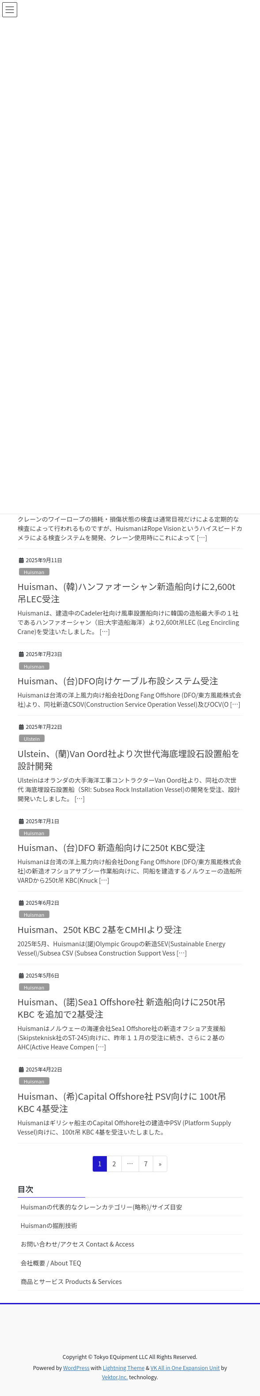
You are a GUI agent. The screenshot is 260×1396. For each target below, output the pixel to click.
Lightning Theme (124, 1367)
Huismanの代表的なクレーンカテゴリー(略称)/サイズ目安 (101, 1206)
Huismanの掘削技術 (49, 1225)
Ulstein (32, 738)
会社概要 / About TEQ (51, 1262)
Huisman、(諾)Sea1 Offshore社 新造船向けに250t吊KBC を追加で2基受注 (122, 1007)
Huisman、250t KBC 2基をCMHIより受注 (100, 929)
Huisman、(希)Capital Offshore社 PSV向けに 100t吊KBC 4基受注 (122, 1102)
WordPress (76, 1367)
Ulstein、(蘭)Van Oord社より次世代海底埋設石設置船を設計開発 (129, 759)
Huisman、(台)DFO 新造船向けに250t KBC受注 (111, 847)
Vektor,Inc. (115, 1377)
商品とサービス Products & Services (71, 1281)
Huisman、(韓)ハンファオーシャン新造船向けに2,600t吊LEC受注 (127, 592)
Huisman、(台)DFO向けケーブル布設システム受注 (118, 680)
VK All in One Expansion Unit (185, 1367)
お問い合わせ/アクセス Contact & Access (78, 1243)
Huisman (34, 571)
